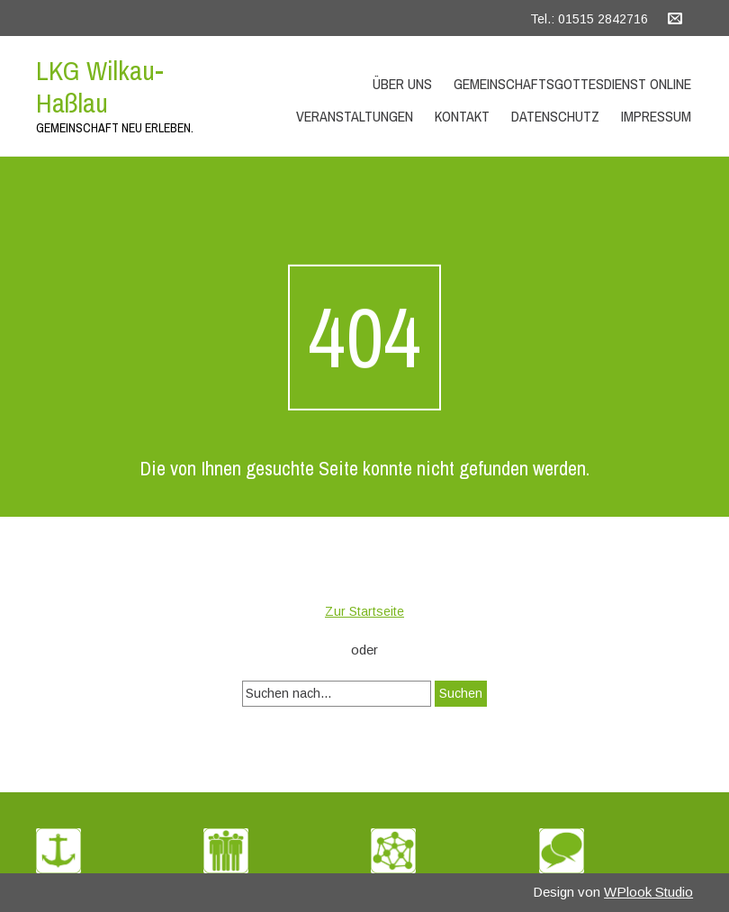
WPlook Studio (648, 891)
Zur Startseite (364, 611)
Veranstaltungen (354, 116)
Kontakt (462, 116)
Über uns (402, 84)
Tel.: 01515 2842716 (589, 19)
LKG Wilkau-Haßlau (100, 86)
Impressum (656, 116)
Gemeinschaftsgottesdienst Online (572, 84)
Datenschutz (555, 116)
